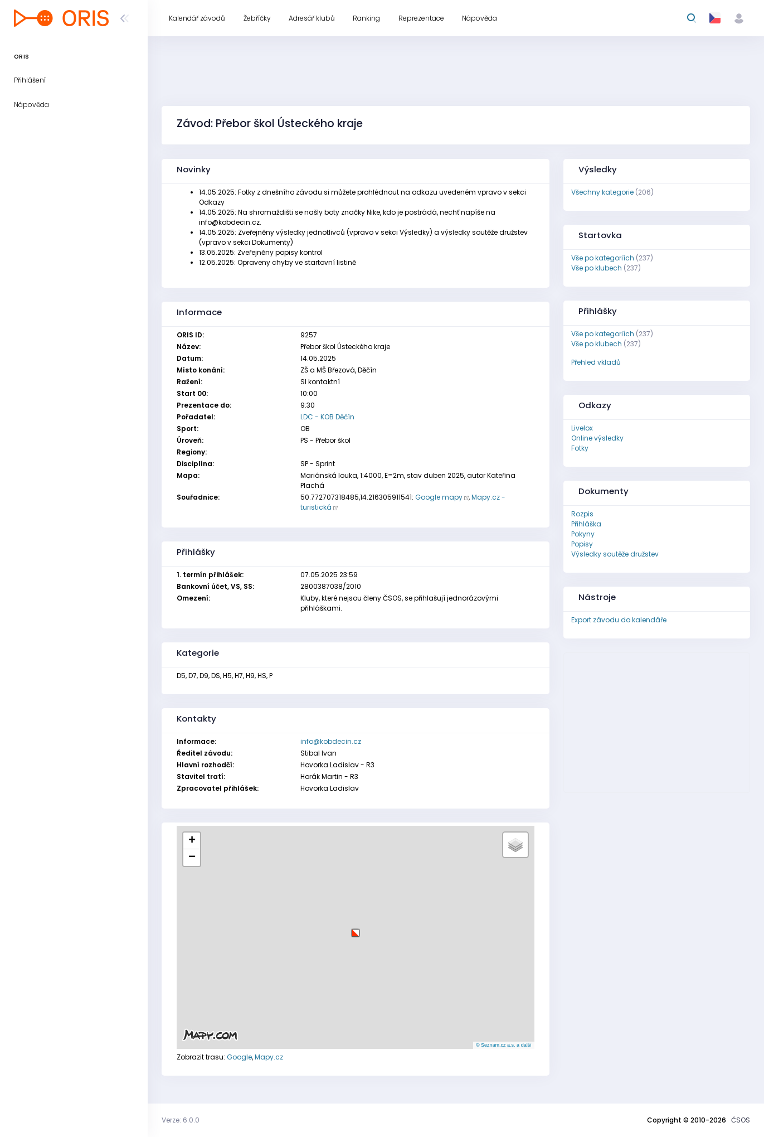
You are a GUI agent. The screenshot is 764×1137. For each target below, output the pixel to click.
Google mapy (439, 497)
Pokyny (583, 534)
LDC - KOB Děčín (327, 417)
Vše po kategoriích (602, 258)
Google (239, 1057)
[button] (355, 928)
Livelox (582, 428)
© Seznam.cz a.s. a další (504, 1045)
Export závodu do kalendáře (618, 620)
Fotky (579, 448)
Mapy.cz (269, 1057)
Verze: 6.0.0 (180, 1120)
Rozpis (582, 514)
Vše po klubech (596, 268)
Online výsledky (597, 438)
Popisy (582, 544)
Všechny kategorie (602, 192)
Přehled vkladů (596, 362)
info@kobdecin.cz (330, 741)
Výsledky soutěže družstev (615, 554)
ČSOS (740, 1120)
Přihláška (586, 524)
